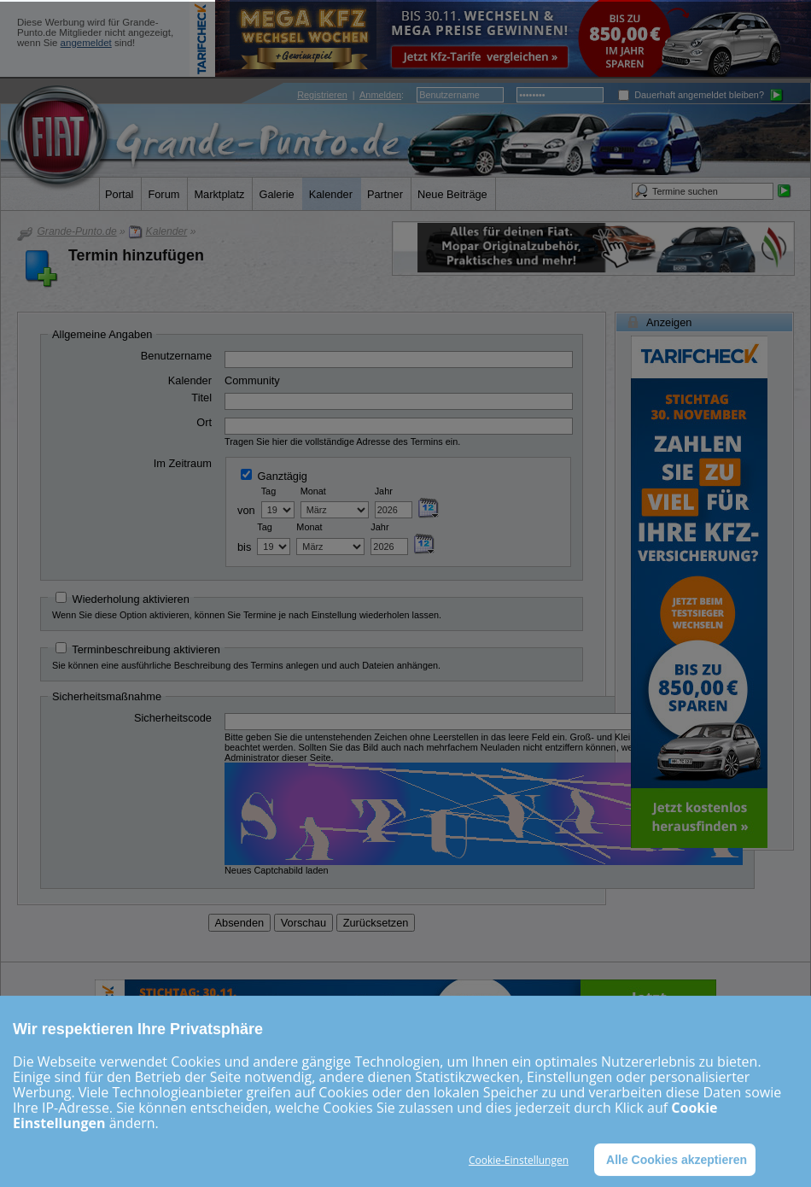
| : (350, 95)
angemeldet (86, 43)
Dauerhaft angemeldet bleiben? (691, 95)
